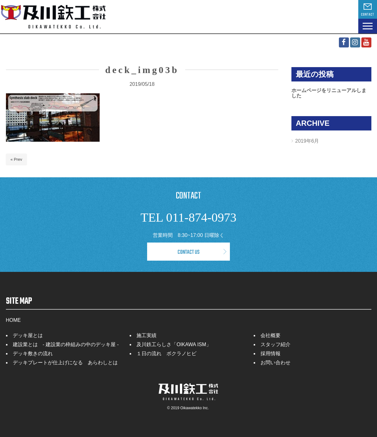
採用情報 (270, 353)
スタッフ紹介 (275, 344)
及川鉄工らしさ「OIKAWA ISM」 (173, 344)
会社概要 (270, 335)
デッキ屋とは (28, 335)
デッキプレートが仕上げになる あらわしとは (65, 362)
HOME (13, 320)
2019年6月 (307, 141)
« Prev (16, 159)
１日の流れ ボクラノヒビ (166, 353)
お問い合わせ (275, 362)
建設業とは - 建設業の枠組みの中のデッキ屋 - (66, 344)
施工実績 (146, 335)
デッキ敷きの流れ (33, 353)
